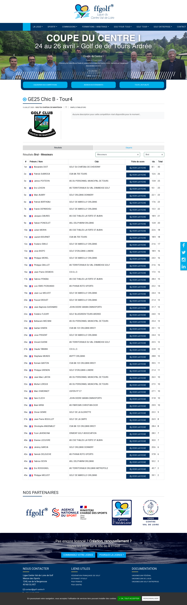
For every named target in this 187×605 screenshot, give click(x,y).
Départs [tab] (129, 148)
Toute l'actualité (142, 85)
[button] (37, 27)
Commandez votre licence (78, 555)
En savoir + (93, 71)
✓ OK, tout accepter (129, 598)
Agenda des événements (93, 85)
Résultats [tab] (58, 148)
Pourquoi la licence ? (111, 555)
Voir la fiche (138, 168)
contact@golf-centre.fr (35, 590)
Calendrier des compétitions (45, 85)
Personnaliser (150, 598)
